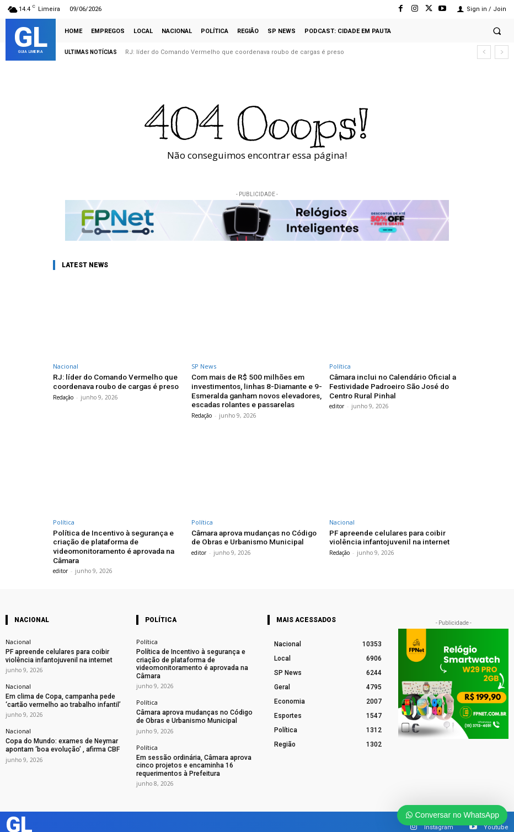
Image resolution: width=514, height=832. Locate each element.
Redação (63, 396)
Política (340, 366)
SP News (203, 366)
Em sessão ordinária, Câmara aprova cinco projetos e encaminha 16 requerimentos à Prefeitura (187, 755)
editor (336, 404)
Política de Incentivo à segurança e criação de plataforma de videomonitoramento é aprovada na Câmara (111, 543)
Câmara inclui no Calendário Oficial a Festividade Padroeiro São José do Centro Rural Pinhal (388, 385)
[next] (501, 52)
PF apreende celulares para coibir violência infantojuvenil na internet (385, 534)
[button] (496, 30)
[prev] (484, 52)
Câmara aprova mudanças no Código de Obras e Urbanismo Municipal (252, 534)
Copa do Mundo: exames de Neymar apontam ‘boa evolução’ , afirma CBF (57, 737)
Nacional (65, 366)
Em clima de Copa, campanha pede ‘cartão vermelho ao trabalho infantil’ (58, 694)
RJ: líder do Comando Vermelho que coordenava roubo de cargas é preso (234, 52)
